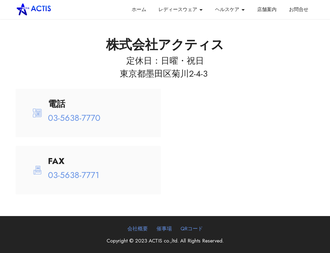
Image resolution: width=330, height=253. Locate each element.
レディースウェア (177, 9)
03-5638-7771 (73, 175)
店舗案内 (267, 9)
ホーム (139, 9)
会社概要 (137, 228)
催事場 (164, 228)
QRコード (192, 228)
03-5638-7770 (74, 118)
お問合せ (298, 9)
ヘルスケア (227, 9)
